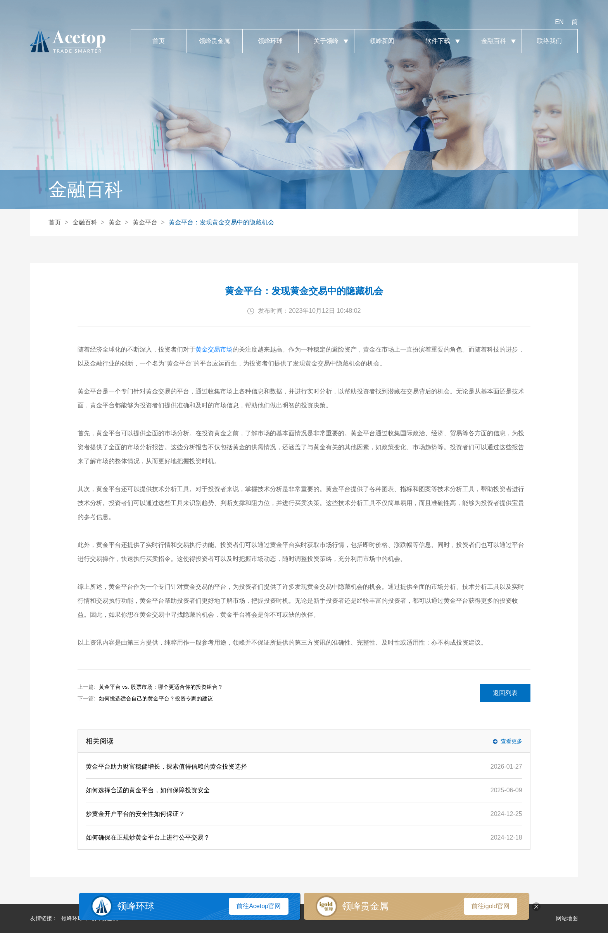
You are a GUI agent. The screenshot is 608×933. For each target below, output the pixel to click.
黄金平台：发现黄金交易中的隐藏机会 (221, 222)
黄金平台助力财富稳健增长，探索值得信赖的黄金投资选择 (166, 766)
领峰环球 (270, 41)
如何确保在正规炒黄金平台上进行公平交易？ (148, 837)
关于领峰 (326, 41)
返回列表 (505, 693)
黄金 (115, 222)
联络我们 (550, 41)
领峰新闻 (382, 41)
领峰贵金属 (215, 41)
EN (559, 22)
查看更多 (511, 741)
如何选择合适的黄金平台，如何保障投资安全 (148, 790)
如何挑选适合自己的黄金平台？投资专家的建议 (156, 698)
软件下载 (438, 41)
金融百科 (494, 41)
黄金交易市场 (214, 349)
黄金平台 (145, 222)
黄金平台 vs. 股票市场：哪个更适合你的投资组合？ (161, 687)
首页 (159, 41)
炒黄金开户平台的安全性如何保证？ (135, 814)
